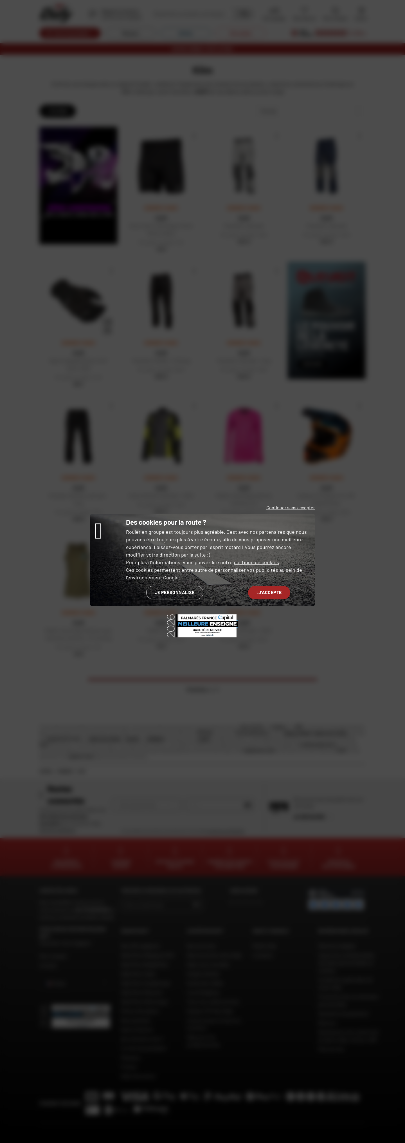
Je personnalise (175, 592)
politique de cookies (256, 562)
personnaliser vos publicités (246, 570)
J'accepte (269, 592)
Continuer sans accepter (290, 507)
